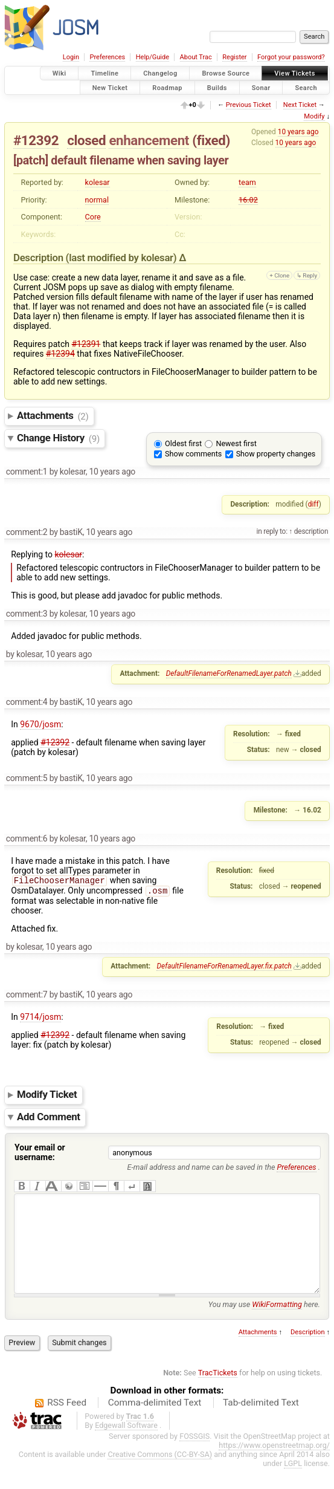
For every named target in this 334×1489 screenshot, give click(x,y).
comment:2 (27, 532)
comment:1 (27, 471)
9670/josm (40, 724)
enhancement (149, 140)
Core (93, 216)
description (310, 531)
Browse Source (225, 73)
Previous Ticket (248, 105)
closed (86, 140)
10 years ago (298, 132)
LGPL (293, 1483)
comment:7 (27, 997)
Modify (314, 116)
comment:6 (27, 838)
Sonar (261, 87)
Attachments (53, 416)
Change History (58, 438)
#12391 (85, 344)
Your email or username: (39, 1154)
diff (313, 504)
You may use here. (264, 1324)
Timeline (104, 73)
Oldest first (183, 443)
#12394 (60, 353)
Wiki (59, 73)
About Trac (196, 57)
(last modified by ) (122, 257)
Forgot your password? (291, 57)
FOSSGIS (194, 1456)
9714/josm (40, 1019)
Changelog (160, 73)
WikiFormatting (277, 1324)
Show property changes (276, 453)
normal (97, 199)
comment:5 (27, 778)
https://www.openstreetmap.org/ (274, 1465)
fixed (211, 140)
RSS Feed (66, 1423)
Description (308, 1353)
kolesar (97, 182)
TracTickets (217, 1393)
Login (71, 57)
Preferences (107, 57)
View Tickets (294, 73)
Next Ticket (299, 105)
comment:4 (27, 702)
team (247, 182)
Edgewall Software (126, 1445)
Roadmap (167, 87)
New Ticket (110, 87)
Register (234, 57)
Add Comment (48, 1120)
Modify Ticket (47, 1097)
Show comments (193, 453)
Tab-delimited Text (261, 1423)
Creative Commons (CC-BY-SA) (160, 1474)
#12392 (36, 140)
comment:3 (27, 613)
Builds (217, 87)
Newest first (236, 443)
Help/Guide (152, 57)
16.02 (248, 199)
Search (306, 87)
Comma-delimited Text (155, 1423)
